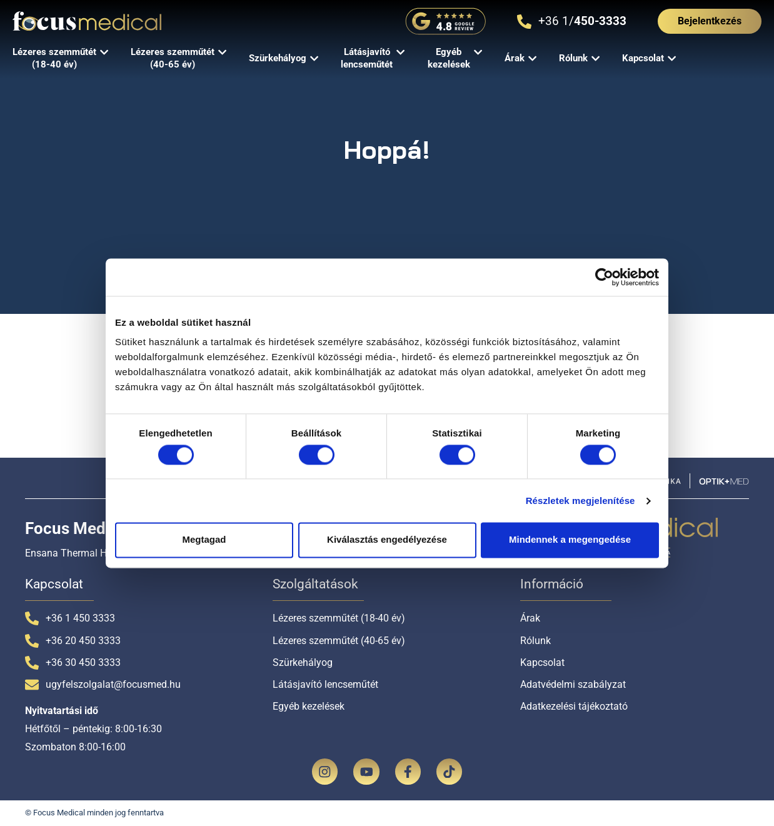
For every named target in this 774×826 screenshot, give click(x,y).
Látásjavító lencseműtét (325, 684)
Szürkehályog (303, 662)
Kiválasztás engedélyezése (387, 540)
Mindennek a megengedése (570, 540)
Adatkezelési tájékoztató (574, 706)
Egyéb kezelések (308, 706)
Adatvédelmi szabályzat (573, 684)
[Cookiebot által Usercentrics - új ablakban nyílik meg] (604, 277)
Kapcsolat (542, 662)
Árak (530, 618)
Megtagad (204, 540)
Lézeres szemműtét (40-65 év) (339, 641)
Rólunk (535, 641)
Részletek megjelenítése (580, 500)
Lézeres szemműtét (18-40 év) (339, 618)
